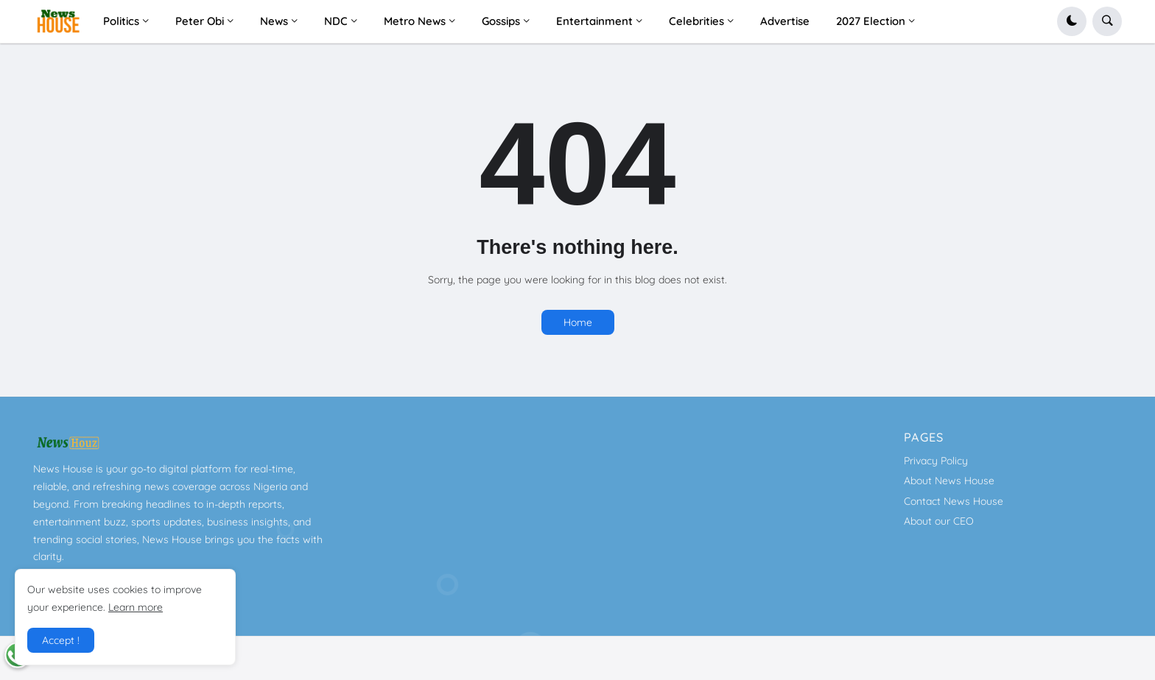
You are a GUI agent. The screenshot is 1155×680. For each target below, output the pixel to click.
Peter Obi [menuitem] (199, 21)
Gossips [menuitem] (501, 21)
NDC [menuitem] (336, 21)
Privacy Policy (936, 460)
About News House (949, 480)
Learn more (135, 607)
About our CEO (939, 521)
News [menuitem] (274, 21)
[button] (1071, 21)
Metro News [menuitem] (415, 21)
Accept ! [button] (61, 640)
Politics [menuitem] (121, 21)
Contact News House (953, 501)
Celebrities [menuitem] (696, 21)
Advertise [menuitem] (785, 21)
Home (578, 322)
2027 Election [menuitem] (870, 21)
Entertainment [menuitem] (594, 21)
